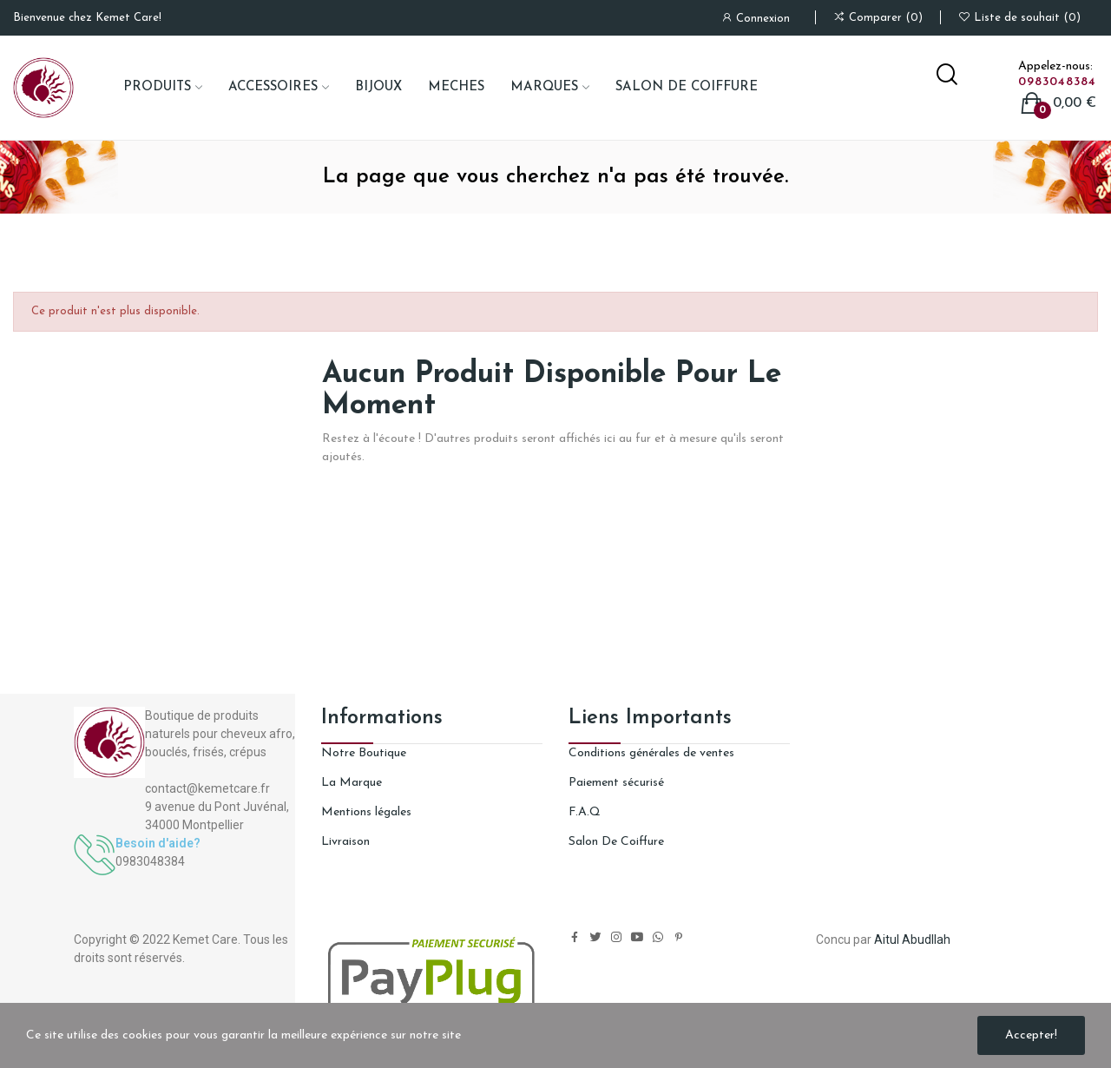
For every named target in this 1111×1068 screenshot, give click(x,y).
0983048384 (1057, 82)
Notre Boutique (363, 753)
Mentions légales (366, 812)
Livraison (345, 841)
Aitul (886, 939)
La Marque (351, 782)
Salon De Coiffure (616, 841)
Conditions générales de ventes (651, 753)
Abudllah (926, 939)
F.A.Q (585, 812)
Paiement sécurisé (616, 782)
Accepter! (1031, 1035)
